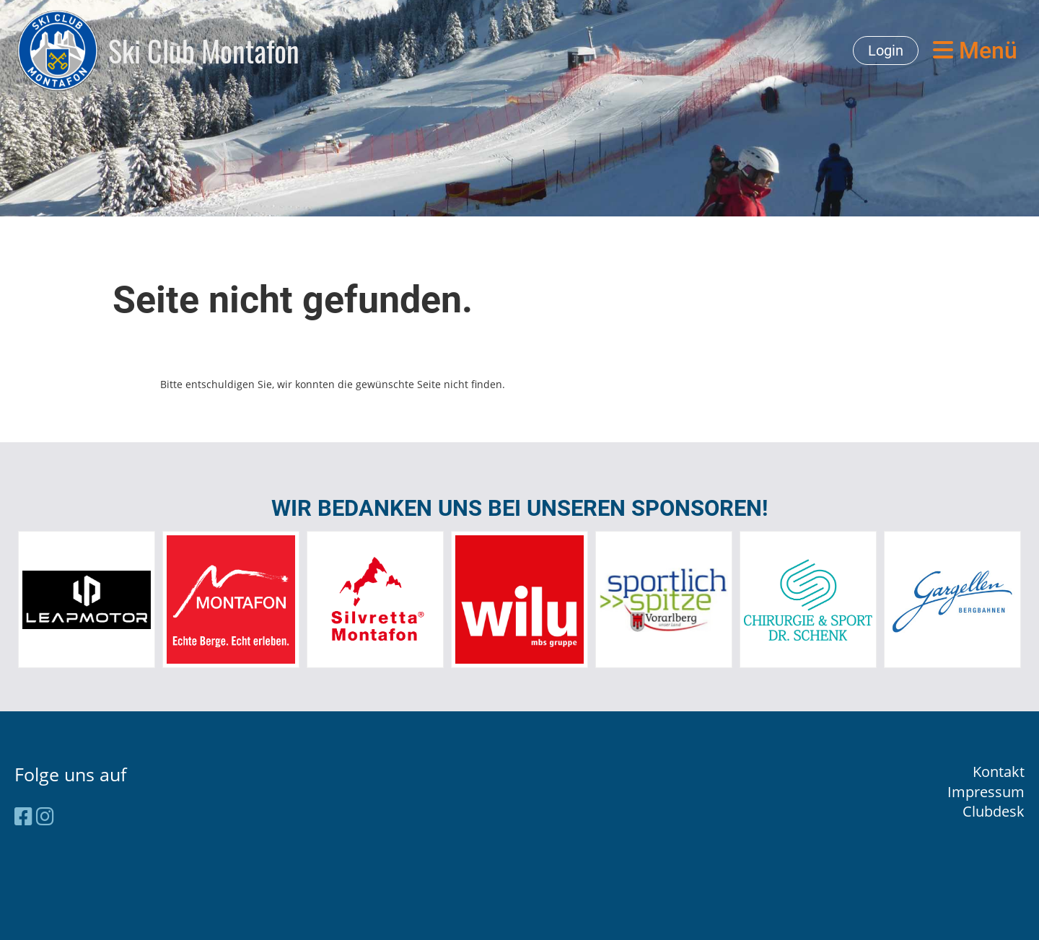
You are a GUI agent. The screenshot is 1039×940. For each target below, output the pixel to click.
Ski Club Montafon (203, 50)
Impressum (986, 791)
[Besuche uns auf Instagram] (45, 816)
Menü (975, 50)
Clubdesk (994, 811)
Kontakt (999, 771)
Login (885, 50)
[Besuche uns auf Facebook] (23, 816)
